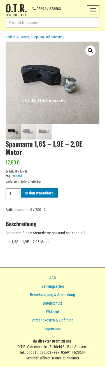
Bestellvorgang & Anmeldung (52, 295)
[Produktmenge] (13, 193)
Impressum (52, 328)
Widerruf (52, 311)
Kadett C (12, 37)
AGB (52, 278)
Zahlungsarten (52, 286)
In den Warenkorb (39, 193)
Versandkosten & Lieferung (53, 320)
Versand (17, 176)
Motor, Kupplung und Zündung (41, 37)
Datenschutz (52, 303)
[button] (90, 51)
